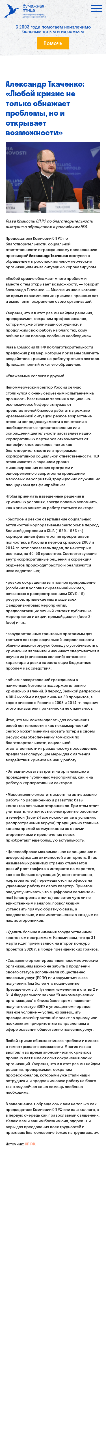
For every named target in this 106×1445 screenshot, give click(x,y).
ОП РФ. (30, 1144)
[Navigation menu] (96, 8)
